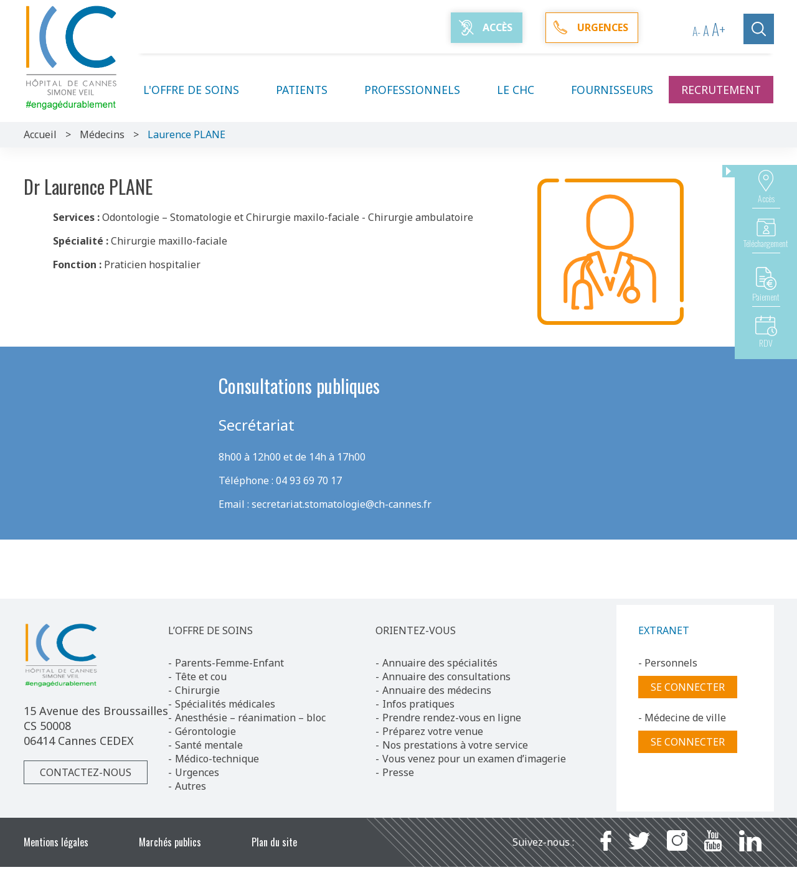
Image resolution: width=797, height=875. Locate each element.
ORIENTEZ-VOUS (415, 630)
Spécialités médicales (225, 704)
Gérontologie (205, 731)
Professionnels (419, 89)
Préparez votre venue (432, 731)
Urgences (197, 772)
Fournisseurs (612, 89)
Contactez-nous (85, 772)
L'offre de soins (198, 89)
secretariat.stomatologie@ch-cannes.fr (342, 504)
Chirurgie (197, 690)
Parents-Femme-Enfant (229, 663)
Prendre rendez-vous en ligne (451, 717)
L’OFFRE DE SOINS (210, 630)
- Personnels (667, 663)
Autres (190, 786)
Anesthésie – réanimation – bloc (250, 717)
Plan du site (274, 842)
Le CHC (523, 89)
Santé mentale (209, 745)
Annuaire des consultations (446, 676)
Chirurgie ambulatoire (420, 217)
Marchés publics (170, 842)
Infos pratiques (418, 704)
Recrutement (721, 89)
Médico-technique (217, 758)
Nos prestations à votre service (455, 745)
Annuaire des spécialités (440, 663)
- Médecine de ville (682, 717)
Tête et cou (201, 676)
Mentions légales (56, 842)
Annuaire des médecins (436, 690)
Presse (398, 772)
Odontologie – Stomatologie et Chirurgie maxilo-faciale (230, 217)
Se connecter (688, 687)
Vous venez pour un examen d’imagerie (474, 758)
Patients (309, 89)
